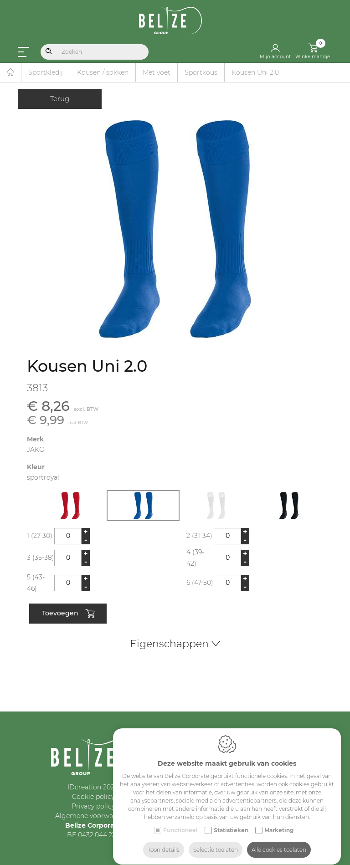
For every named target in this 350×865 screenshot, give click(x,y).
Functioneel (180, 821)
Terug (59, 98)
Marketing (278, 821)
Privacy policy (93, 806)
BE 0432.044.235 (93, 835)
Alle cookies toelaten (279, 841)
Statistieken (231, 821)
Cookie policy (93, 797)
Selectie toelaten (215, 841)
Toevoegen (68, 614)
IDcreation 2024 (92, 787)
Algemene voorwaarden (93, 816)
